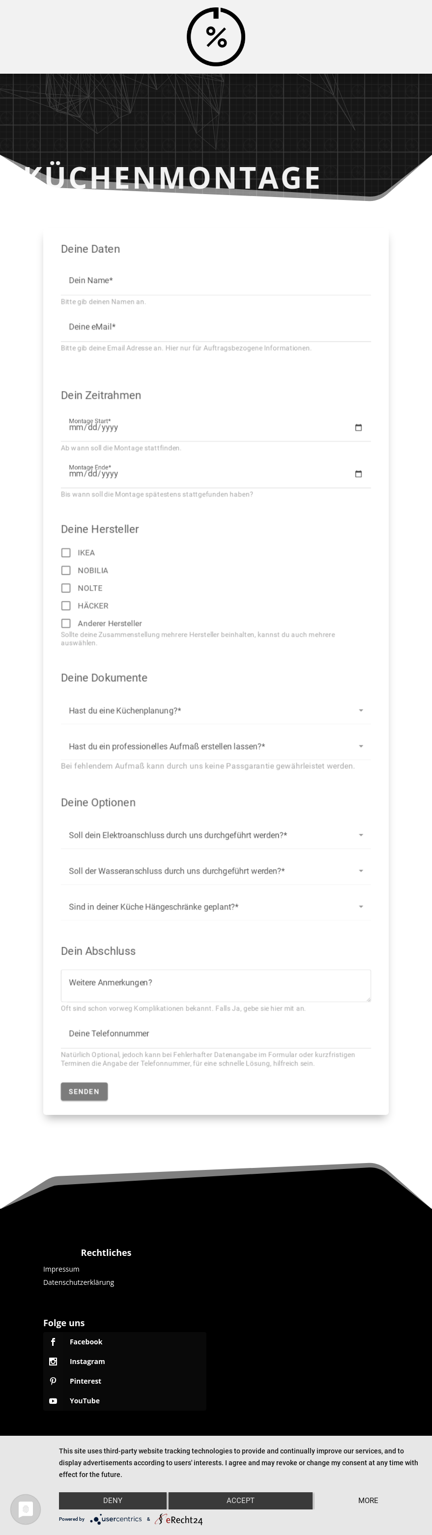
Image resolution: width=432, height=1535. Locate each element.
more (368, 1500)
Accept (241, 1500)
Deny (112, 1500)
